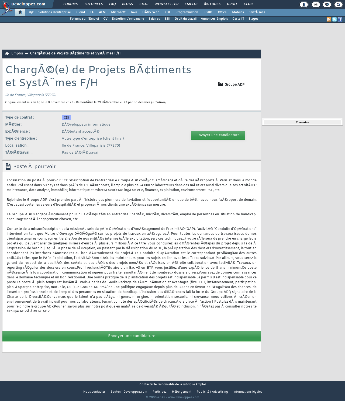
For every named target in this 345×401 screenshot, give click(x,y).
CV (105, 19)
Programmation (186, 12)
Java (134, 12)
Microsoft (118, 12)
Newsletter (167, 4)
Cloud (80, 12)
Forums (70, 4)
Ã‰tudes (212, 4)
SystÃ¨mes (257, 12)
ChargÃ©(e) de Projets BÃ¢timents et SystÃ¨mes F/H (75, 53)
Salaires (154, 19)
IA (92, 12)
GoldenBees (141, 102)
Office (222, 12)
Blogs (127, 4)
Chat (144, 4)
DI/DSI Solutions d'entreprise (49, 12)
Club (248, 4)
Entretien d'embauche (128, 19)
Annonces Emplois (214, 19)
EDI (167, 12)
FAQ (112, 4)
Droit (232, 4)
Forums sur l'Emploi (84, 19)
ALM (102, 12)
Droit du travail (185, 19)
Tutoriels (93, 4)
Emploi (191, 4)
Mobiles (238, 12)
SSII (167, 19)
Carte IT (238, 19)
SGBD (207, 12)
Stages (253, 19)
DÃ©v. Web (150, 12)
